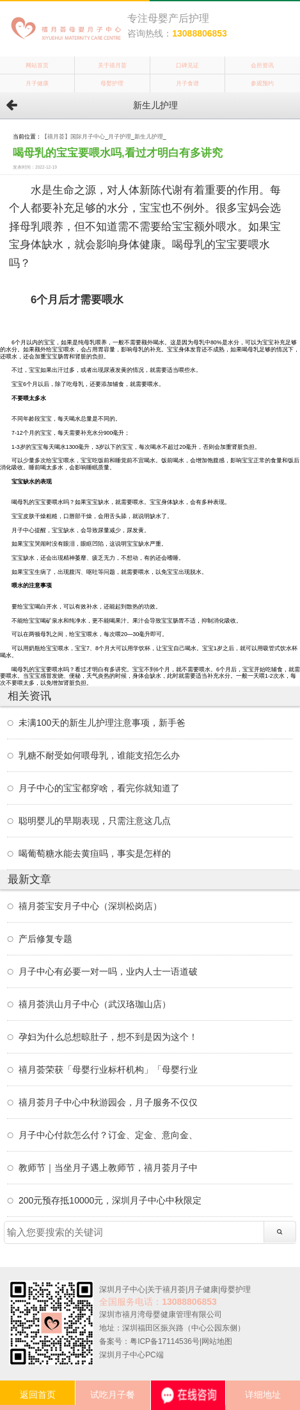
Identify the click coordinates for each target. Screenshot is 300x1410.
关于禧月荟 (112, 65)
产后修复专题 (45, 939)
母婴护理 (111, 83)
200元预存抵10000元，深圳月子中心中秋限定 (110, 1200)
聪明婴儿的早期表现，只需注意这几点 (95, 821)
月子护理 (119, 136)
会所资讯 (262, 65)
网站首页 (37, 65)
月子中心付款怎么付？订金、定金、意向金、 (108, 1135)
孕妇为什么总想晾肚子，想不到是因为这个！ (108, 1037)
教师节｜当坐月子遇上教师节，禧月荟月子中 (108, 1167)
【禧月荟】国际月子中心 (73, 136)
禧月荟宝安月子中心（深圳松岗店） (90, 906)
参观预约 (262, 83)
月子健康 (37, 83)
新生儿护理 (148, 136)
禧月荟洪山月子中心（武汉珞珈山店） (95, 1004)
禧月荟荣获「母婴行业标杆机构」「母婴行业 (108, 1069)
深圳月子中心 (122, 1289)
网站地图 (216, 1341)
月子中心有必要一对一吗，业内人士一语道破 (108, 971)
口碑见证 (187, 65)
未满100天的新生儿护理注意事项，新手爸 (102, 723)
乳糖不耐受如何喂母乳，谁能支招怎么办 (99, 755)
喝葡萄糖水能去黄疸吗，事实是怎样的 (95, 853)
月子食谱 (187, 83)
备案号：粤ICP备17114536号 (149, 1341)
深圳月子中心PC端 (131, 1354)
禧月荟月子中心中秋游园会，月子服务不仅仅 (108, 1102)
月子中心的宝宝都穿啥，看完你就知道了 (99, 788)
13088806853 (199, 33)
